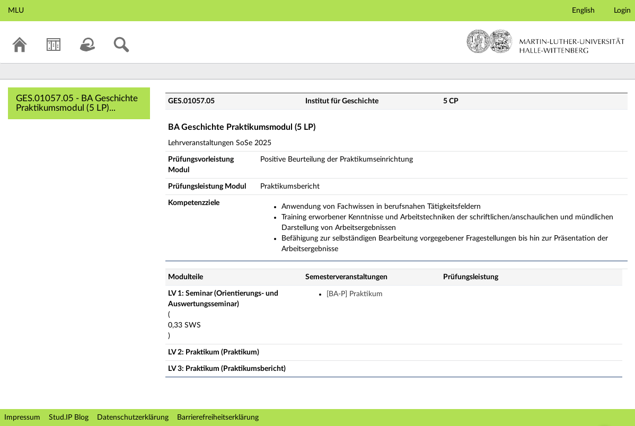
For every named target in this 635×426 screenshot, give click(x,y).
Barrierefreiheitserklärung (218, 417)
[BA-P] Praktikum (355, 294)
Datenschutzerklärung (133, 417)
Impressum (22, 417)
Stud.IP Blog (69, 417)
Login (622, 10)
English (583, 10)
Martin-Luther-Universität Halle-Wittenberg (546, 41)
